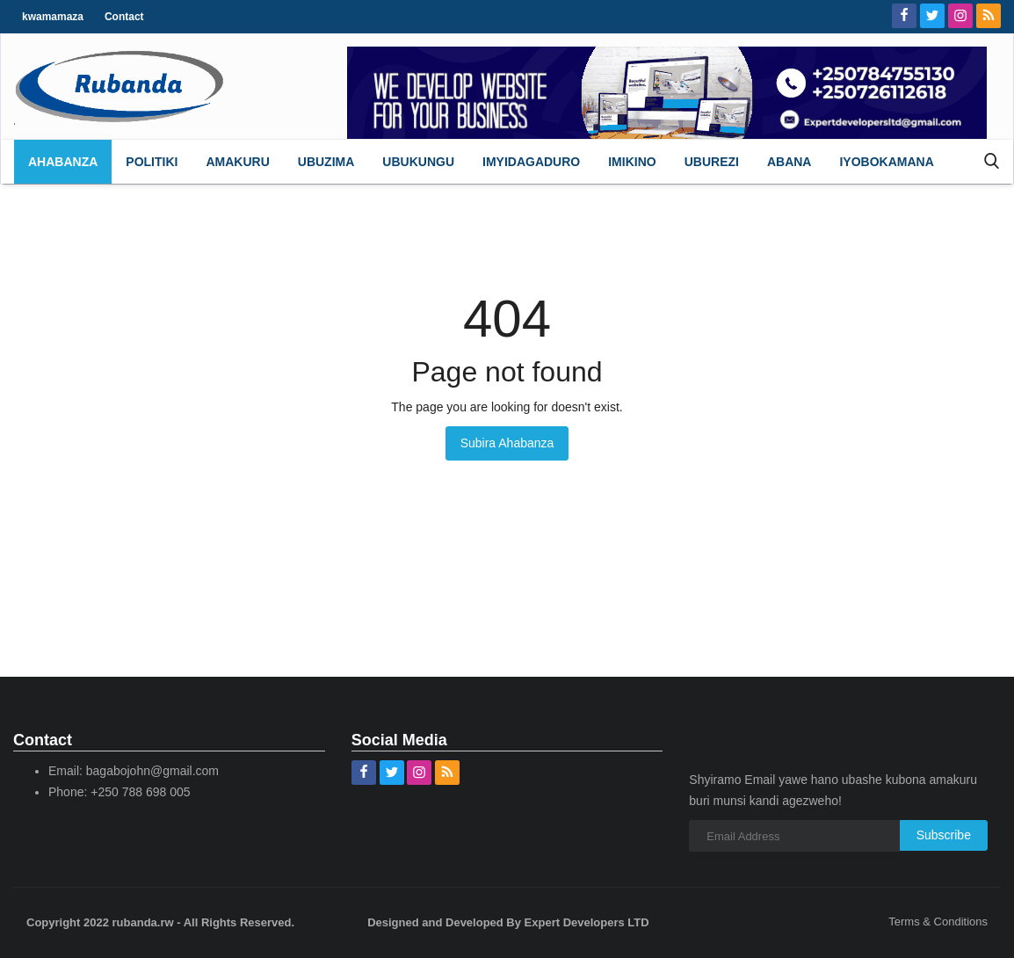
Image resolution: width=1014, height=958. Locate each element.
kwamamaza (52, 17)
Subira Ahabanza (507, 443)
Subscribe (943, 835)
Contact (124, 17)
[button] (152, 162)
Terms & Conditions (938, 921)
